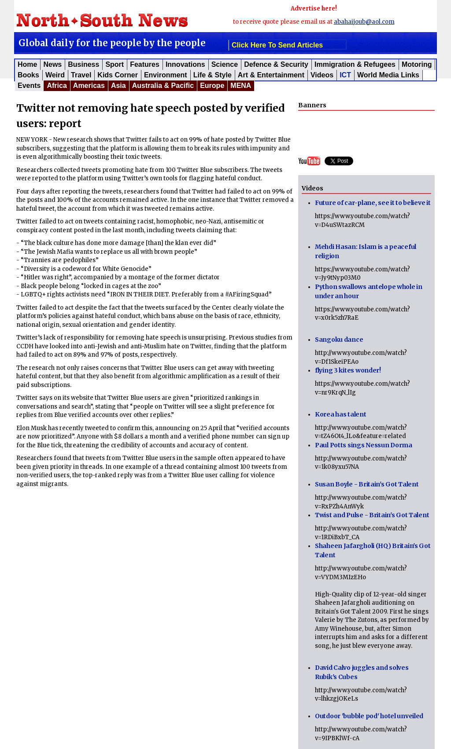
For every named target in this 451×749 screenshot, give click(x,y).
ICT (345, 75)
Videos (322, 75)
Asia (118, 85)
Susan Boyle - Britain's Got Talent (366, 484)
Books (28, 75)
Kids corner (117, 75)
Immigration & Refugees (355, 64)
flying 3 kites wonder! (348, 370)
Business (83, 64)
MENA (240, 85)
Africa (57, 85)
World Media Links (388, 75)
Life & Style (212, 75)
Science (224, 64)
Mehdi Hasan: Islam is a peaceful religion (365, 251)
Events (29, 85)
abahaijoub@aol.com (364, 22)
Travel (81, 75)
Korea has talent (340, 414)
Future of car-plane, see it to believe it (373, 203)
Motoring (417, 64)
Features (144, 64)
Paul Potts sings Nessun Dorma (363, 445)
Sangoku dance (339, 339)
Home (27, 64)
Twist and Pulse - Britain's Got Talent (372, 515)
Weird (55, 75)
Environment (165, 75)
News (52, 64)
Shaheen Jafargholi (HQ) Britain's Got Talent (373, 550)
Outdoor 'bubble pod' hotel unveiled (369, 716)
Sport (114, 64)
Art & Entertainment (271, 75)
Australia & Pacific (163, 85)
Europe (212, 85)
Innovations (185, 64)
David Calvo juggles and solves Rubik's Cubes (362, 672)
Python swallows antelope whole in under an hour (368, 291)
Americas (89, 85)
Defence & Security (276, 64)
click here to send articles (277, 45)
